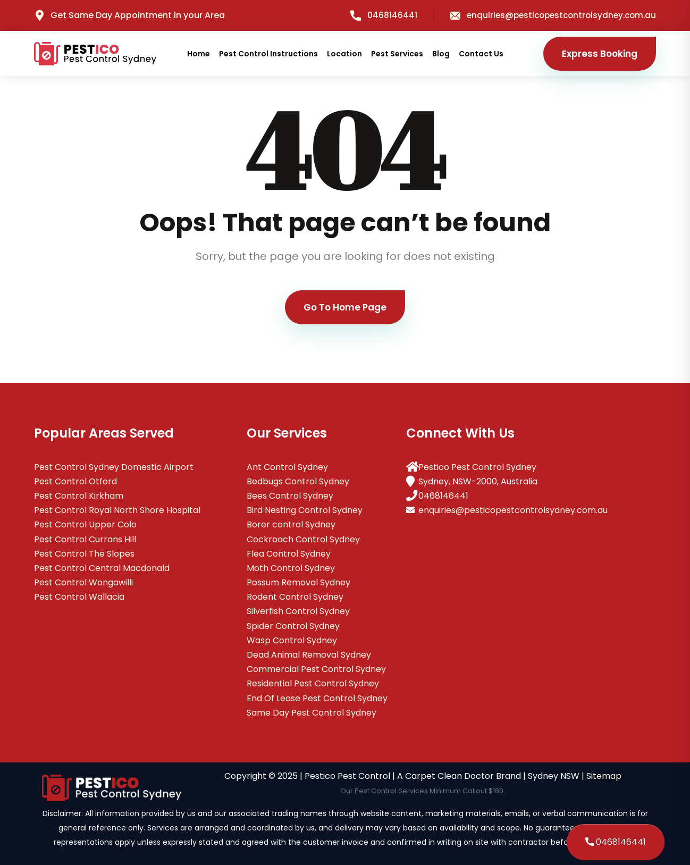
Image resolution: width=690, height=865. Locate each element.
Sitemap (603, 776)
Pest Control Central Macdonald (102, 568)
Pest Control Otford (75, 481)
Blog (441, 53)
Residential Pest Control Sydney (313, 683)
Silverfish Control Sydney (298, 611)
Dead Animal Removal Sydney (309, 655)
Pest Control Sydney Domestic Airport (113, 467)
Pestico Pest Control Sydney (477, 467)
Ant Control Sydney (287, 467)
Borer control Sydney (291, 524)
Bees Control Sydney (290, 496)
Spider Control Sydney (293, 626)
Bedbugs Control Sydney (298, 481)
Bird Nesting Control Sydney (305, 510)
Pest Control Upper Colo (85, 524)
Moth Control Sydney (291, 568)
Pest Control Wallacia (79, 597)
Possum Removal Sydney (298, 582)
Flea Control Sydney (289, 554)
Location (344, 53)
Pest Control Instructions (268, 53)
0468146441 (383, 15)
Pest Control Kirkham (78, 496)
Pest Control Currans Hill (85, 539)
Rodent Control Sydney (295, 597)
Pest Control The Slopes (84, 554)
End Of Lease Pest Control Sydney (317, 698)
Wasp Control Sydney (292, 640)
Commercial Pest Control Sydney (316, 669)
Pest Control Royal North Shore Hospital (117, 510)
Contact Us (481, 53)
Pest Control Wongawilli (83, 582)
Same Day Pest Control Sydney (311, 713)
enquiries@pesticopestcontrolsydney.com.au (553, 15)
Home (198, 53)
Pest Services (397, 53)
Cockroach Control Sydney (303, 539)
